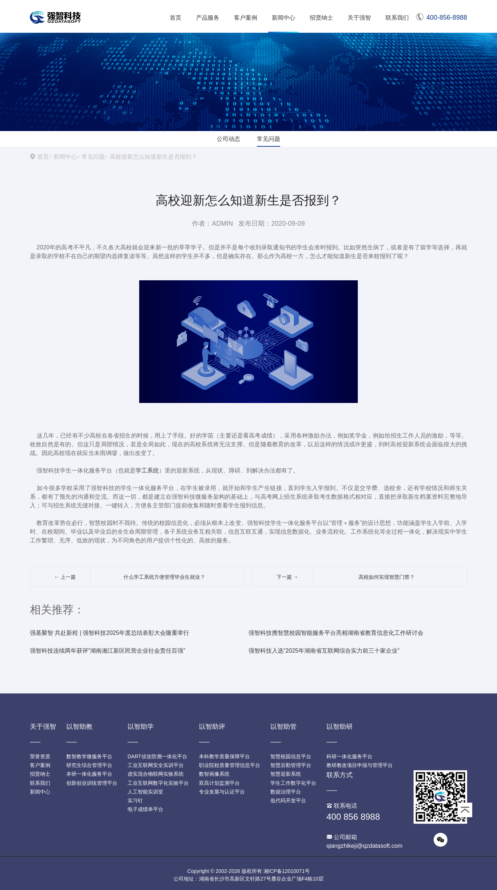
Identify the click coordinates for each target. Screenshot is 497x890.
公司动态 (228, 139)
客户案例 (245, 18)
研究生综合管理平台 (89, 765)
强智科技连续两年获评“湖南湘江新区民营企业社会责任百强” (107, 651)
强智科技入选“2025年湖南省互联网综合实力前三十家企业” (323, 651)
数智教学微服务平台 (89, 756)
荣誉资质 (40, 756)
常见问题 (268, 139)
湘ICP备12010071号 (286, 871)
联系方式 (339, 775)
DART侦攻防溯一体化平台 (157, 756)
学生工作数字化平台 (293, 783)
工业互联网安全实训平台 (156, 765)
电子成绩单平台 (145, 809)
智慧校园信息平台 (290, 756)
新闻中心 (283, 18)
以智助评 (212, 726)
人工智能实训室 (145, 792)
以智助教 (79, 726)
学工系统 (147, 470)
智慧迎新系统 (285, 774)
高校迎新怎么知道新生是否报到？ (153, 156)
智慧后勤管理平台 (290, 765)
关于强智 (359, 18)
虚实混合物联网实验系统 (156, 774)
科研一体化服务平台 (349, 756)
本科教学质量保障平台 (224, 756)
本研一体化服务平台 (89, 774)
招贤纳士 (321, 18)
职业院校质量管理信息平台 (229, 765)
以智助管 (283, 726)
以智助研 (339, 726)
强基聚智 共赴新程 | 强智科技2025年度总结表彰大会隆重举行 (109, 633)
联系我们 (397, 18)
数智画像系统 (214, 774)
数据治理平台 (285, 792)
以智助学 (141, 726)
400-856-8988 (441, 17)
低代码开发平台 (288, 800)
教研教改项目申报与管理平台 (359, 765)
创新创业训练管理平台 (91, 783)
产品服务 (207, 18)
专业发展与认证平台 (222, 792)
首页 (175, 18)
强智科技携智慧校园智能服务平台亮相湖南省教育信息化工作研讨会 (335, 633)
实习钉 (135, 800)
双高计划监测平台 (219, 783)
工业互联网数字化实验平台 (158, 783)
